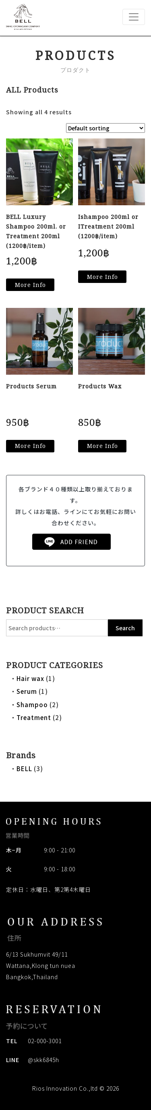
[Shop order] (105, 128)
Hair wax (30, 678)
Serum (27, 691)
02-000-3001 (45, 1041)
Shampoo (32, 704)
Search (125, 628)
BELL (24, 768)
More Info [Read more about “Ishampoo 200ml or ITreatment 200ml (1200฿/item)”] (102, 277)
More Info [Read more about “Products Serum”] (30, 446)
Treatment (34, 717)
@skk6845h (43, 1060)
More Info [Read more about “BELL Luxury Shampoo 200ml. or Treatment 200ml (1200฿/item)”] (30, 285)
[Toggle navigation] (133, 17)
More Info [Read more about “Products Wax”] (102, 446)
